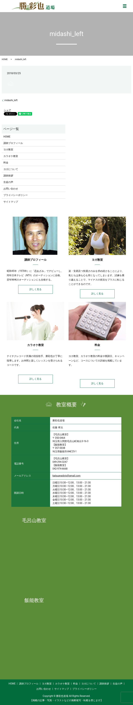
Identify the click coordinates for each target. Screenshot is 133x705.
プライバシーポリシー (15, 195)
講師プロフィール (13, 143)
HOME (5, 59)
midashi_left (10, 100)
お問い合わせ (10, 188)
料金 (5, 162)
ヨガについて (10, 169)
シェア (7, 110)
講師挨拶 (8, 175)
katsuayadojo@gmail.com (66, 475)
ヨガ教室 (8, 149)
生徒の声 (8, 182)
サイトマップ (10, 201)
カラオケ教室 (10, 156)
